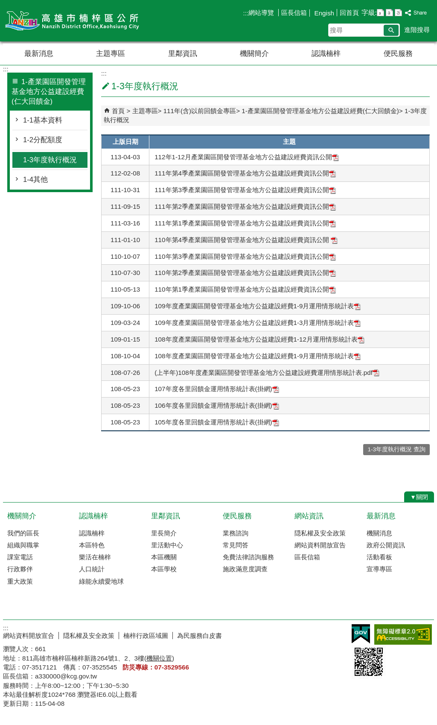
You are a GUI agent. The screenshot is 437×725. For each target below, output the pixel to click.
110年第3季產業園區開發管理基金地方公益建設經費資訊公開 (245, 256)
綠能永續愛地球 (101, 581)
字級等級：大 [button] (398, 12)
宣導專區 (379, 569)
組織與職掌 (23, 545)
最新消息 (38, 54)
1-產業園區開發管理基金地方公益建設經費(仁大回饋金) (320, 110)
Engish (323, 13)
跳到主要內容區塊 (4, 4)
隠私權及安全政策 (320, 533)
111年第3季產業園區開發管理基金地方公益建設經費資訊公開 (245, 189)
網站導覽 (262, 12)
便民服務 (398, 54)
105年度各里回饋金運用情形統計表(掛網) (216, 422)
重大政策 (20, 581)
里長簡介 (164, 533)
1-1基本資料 (42, 120)
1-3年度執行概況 (50, 160)
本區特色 (92, 545)
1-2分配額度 (42, 140)
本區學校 (164, 569)
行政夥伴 (20, 569)
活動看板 (379, 557)
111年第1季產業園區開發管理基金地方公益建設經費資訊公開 (245, 223)
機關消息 (379, 533)
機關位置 (159, 658)
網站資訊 (308, 516)
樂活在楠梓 (95, 557)
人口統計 (92, 569)
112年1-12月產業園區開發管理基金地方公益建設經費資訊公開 (246, 157)
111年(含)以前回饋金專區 (199, 110)
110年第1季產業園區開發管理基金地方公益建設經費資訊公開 (245, 289)
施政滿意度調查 (245, 569)
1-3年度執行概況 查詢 (396, 449)
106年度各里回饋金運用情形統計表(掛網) (216, 405)
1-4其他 (35, 179)
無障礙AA (403, 634)
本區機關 (164, 557)
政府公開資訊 (386, 545)
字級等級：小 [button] (380, 12)
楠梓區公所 (75, 20)
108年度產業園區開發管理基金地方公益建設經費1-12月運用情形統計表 (259, 339)
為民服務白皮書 (199, 635)
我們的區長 (23, 533)
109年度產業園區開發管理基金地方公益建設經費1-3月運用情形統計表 (257, 322)
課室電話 (20, 557)
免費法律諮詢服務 (248, 557)
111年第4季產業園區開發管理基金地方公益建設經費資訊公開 (245, 173)
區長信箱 (294, 12)
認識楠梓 (326, 54)
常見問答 (235, 545)
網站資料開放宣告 (320, 545)
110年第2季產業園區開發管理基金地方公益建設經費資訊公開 (245, 272)
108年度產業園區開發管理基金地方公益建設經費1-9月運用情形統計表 (257, 356)
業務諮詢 (235, 533)
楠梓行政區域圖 (145, 635)
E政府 (361, 633)
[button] (391, 30)
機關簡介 (254, 54)
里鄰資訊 (182, 54)
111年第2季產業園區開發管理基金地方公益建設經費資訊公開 (245, 206)
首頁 (118, 110)
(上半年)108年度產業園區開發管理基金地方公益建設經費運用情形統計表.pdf (266, 372)
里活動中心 (167, 545)
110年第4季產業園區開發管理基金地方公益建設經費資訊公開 (246, 239)
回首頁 (349, 12)
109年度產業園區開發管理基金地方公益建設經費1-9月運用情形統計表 (257, 306)
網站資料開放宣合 (28, 635)
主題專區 (110, 54)
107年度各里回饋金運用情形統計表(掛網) (216, 388)
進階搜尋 (417, 29)
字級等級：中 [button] (389, 13)
